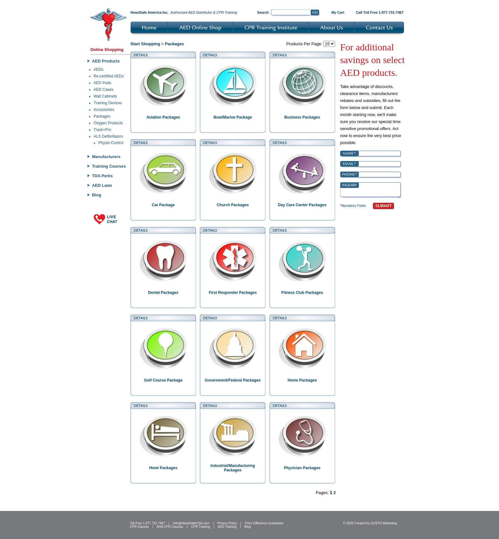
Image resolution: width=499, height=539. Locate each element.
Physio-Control (110, 143)
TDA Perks (102, 175)
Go (315, 13)
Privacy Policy (227, 523)
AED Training (227, 526)
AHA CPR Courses (170, 526)
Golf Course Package (163, 380)
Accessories (104, 109)
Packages (102, 116)
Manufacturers (106, 156)
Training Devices (108, 103)
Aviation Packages (163, 117)
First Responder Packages (233, 292)
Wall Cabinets (105, 96)
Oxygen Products (108, 123)
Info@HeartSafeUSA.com (191, 523)
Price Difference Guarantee (264, 523)
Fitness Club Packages (302, 292)
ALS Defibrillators (108, 136)
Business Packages (302, 117)
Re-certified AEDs (109, 76)
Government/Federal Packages (233, 380)
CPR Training (200, 526)
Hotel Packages (163, 468)
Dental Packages (163, 292)
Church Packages (233, 205)
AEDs (98, 69)
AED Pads (102, 83)
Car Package (163, 205)
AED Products (106, 61)
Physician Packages (302, 468)
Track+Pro (102, 129)
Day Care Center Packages (302, 205)
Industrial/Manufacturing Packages (232, 467)
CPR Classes (139, 526)
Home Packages (302, 380)
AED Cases (103, 89)
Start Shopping (145, 43)
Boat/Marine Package (233, 117)
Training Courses (109, 166)
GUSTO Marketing (384, 523)
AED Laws (102, 185)
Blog (96, 195)
